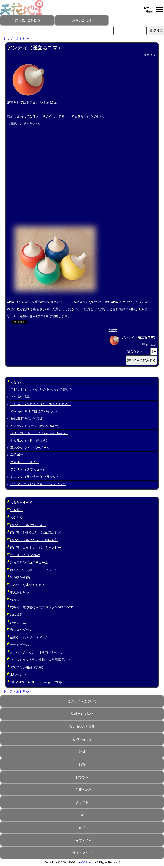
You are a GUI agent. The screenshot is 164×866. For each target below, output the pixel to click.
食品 (82, 827)
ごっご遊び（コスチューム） (30, 562)
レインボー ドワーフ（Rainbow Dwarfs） (39, 433)
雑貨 (82, 764)
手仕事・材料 (82, 789)
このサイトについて (82, 701)
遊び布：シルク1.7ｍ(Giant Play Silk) (35, 532)
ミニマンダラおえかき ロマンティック (38, 484)
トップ (8, 38)
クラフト (82, 802)
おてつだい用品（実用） (27, 667)
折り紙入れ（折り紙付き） (29, 440)
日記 (13, 123)
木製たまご (18, 675)
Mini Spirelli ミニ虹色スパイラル (33, 411)
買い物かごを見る (27, 20)
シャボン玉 (18, 622)
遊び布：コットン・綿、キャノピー (35, 547)
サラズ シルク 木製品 (25, 555)
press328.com (85, 862)
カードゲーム (19, 645)
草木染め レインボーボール (30, 447)
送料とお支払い (82, 714)
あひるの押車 (20, 396)
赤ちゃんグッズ (21, 630)
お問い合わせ (81, 20)
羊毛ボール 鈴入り (24, 462)
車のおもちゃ (19, 592)
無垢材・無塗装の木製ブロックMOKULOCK (41, 607)
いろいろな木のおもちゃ (27, 585)
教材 (82, 751)
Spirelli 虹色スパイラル (26, 418)
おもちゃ (22, 38)
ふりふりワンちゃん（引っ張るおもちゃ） (40, 404)
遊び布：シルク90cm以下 (28, 525)
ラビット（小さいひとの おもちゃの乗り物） (42, 389)
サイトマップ (82, 852)
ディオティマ (82, 840)
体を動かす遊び (21, 577)
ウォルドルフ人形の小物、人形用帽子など (40, 660)
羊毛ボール (18, 455)
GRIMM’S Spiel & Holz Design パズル (36, 682)
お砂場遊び (18, 615)
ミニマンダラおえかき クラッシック (36, 476)
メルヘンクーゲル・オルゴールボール (37, 652)
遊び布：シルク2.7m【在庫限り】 (34, 540)
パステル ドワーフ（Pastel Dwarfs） (35, 426)
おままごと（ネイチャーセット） (34, 570)
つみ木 (14, 600)
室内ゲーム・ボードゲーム (29, 637)
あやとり (16, 517)
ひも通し (16, 510)
